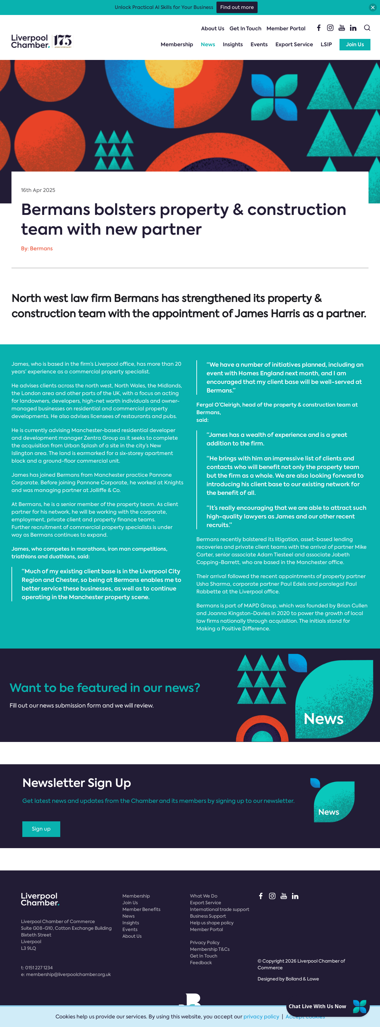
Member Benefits (141, 909)
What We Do (203, 896)
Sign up (41, 828)
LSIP (326, 44)
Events (259, 44)
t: (37, 968)
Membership (177, 44)
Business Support (208, 916)
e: (66, 974)
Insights (233, 44)
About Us (212, 28)
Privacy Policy (205, 942)
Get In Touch (245, 28)
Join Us (355, 44)
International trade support (219, 909)
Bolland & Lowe (302, 979)
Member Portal (286, 28)
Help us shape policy (212, 923)
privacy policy (261, 1016)
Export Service (294, 44)
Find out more (237, 7)
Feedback (201, 962)
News (208, 44)
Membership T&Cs (210, 949)
